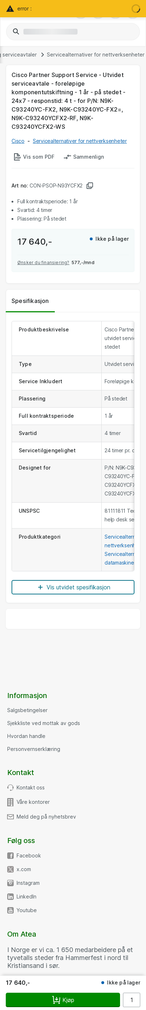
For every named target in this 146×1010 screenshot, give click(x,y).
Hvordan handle (26, 736)
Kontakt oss (31, 788)
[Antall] (131, 1000)
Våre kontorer (33, 802)
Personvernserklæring (33, 749)
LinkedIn (26, 897)
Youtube (27, 910)
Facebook (29, 856)
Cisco (18, 141)
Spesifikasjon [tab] (30, 300)
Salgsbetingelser (27, 710)
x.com (24, 869)
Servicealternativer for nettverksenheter (96, 55)
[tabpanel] (73, 457)
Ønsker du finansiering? (43, 262)
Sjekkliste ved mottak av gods (43, 723)
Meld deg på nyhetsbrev (46, 817)
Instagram (28, 883)
